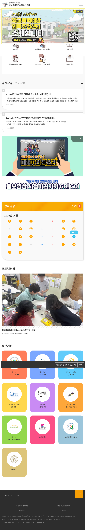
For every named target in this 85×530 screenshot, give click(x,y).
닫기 (80, 365)
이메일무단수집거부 (63, 505)
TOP (79, 493)
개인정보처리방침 (22, 505)
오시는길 (63, 510)
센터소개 (22, 510)
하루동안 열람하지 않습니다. (66, 365)
